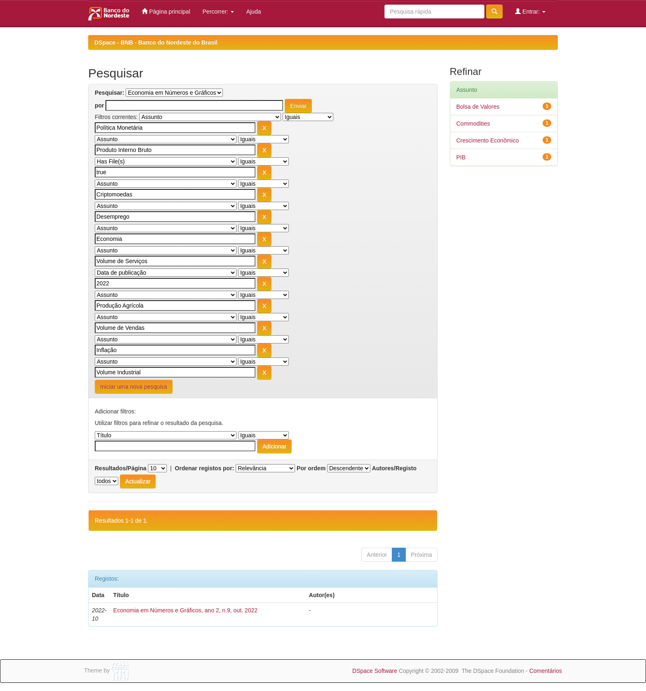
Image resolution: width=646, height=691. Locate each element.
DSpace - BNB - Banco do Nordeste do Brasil (156, 42)
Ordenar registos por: (204, 468)
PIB (461, 157)
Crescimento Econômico (487, 140)
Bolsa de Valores (478, 106)
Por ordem (311, 468)
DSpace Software (374, 671)
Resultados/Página (120, 468)
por (99, 105)
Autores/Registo (394, 468)
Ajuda (253, 11)
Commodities (473, 123)
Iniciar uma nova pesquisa (133, 386)
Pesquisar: (109, 92)
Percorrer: (218, 11)
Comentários (545, 671)
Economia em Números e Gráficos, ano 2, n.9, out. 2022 (185, 610)
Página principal (166, 11)
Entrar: (530, 11)
